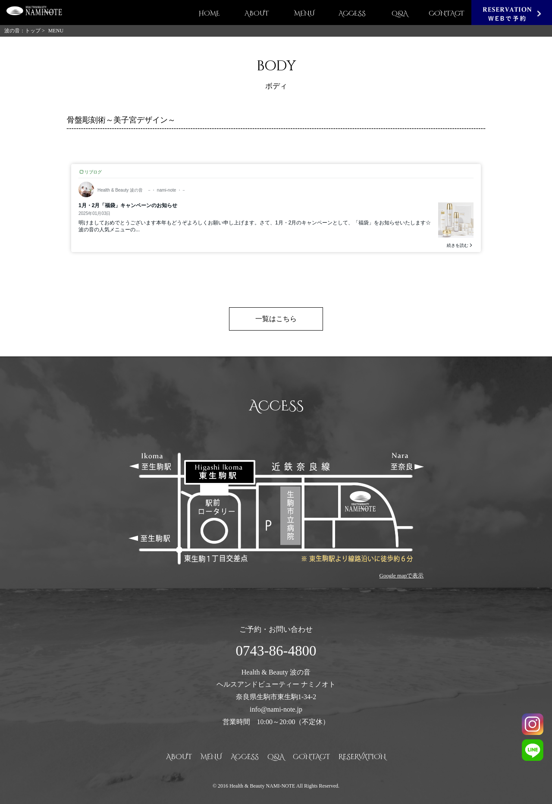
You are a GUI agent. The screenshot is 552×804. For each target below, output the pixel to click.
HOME (209, 13)
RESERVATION (362, 757)
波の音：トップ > (24, 31)
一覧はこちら (276, 318)
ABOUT (257, 13)
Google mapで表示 (402, 575)
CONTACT (446, 13)
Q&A (400, 13)
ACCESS (352, 13)
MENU (304, 13)
